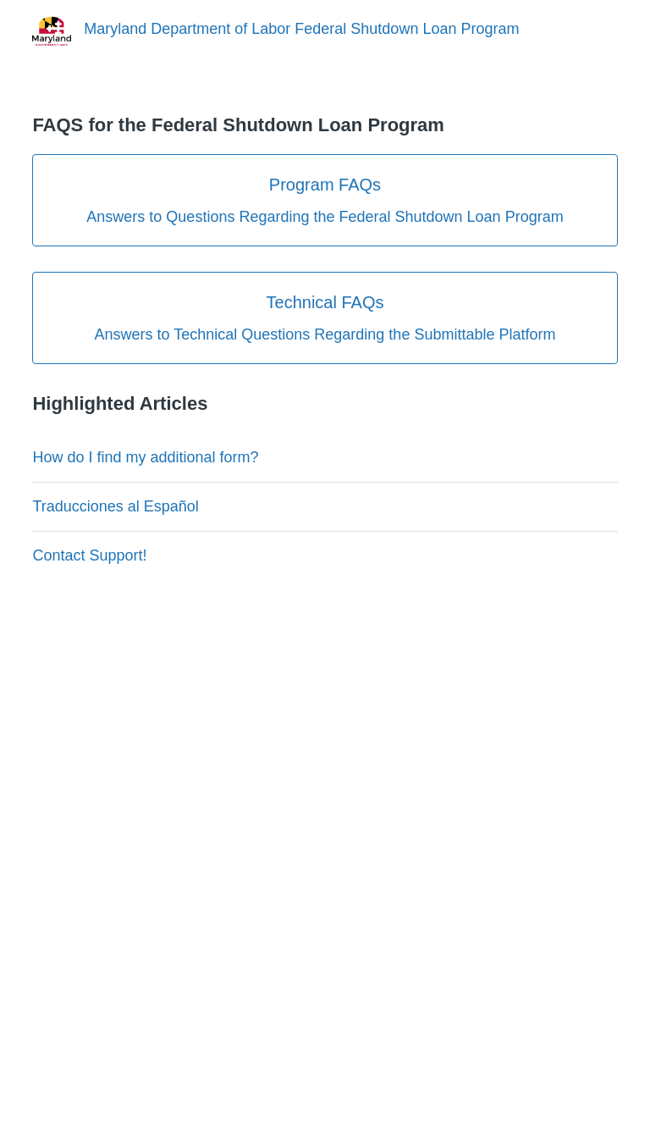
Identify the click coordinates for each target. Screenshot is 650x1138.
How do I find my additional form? (145, 457)
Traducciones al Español (115, 506)
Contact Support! (89, 555)
